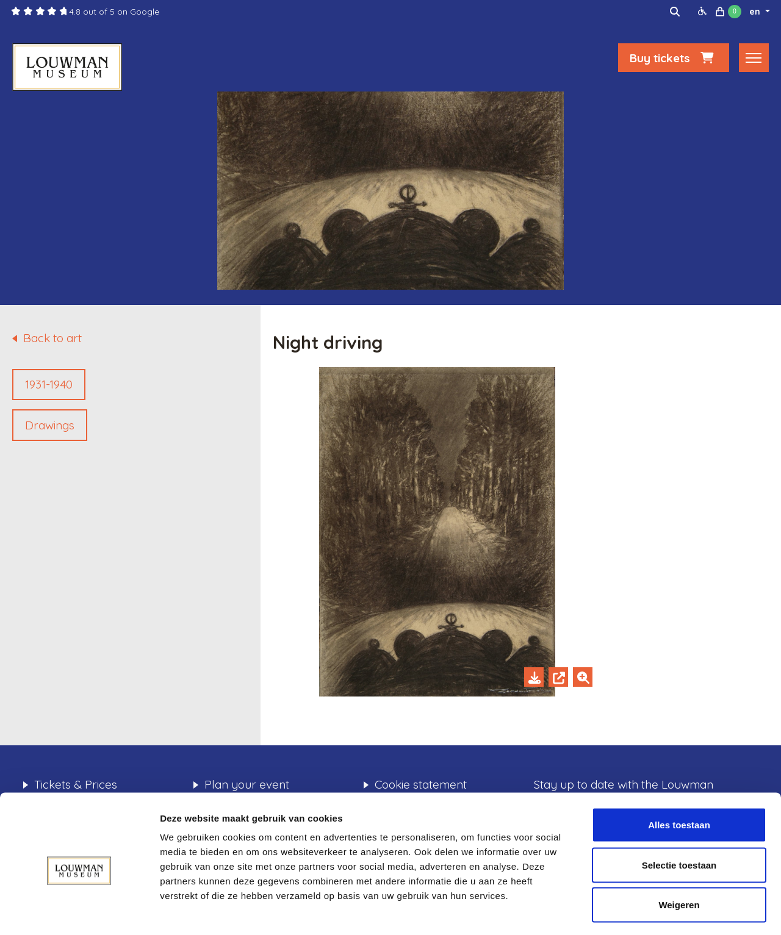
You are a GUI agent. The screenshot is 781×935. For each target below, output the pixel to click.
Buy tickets (674, 59)
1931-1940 (49, 384)
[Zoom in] (582, 677)
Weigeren (678, 855)
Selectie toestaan (679, 815)
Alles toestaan (679, 775)
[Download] (534, 677)
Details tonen (659, 911)
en (756, 11)
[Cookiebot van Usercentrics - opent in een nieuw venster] (79, 911)
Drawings (49, 425)
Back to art (52, 338)
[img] (675, 11)
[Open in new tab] (558, 677)
